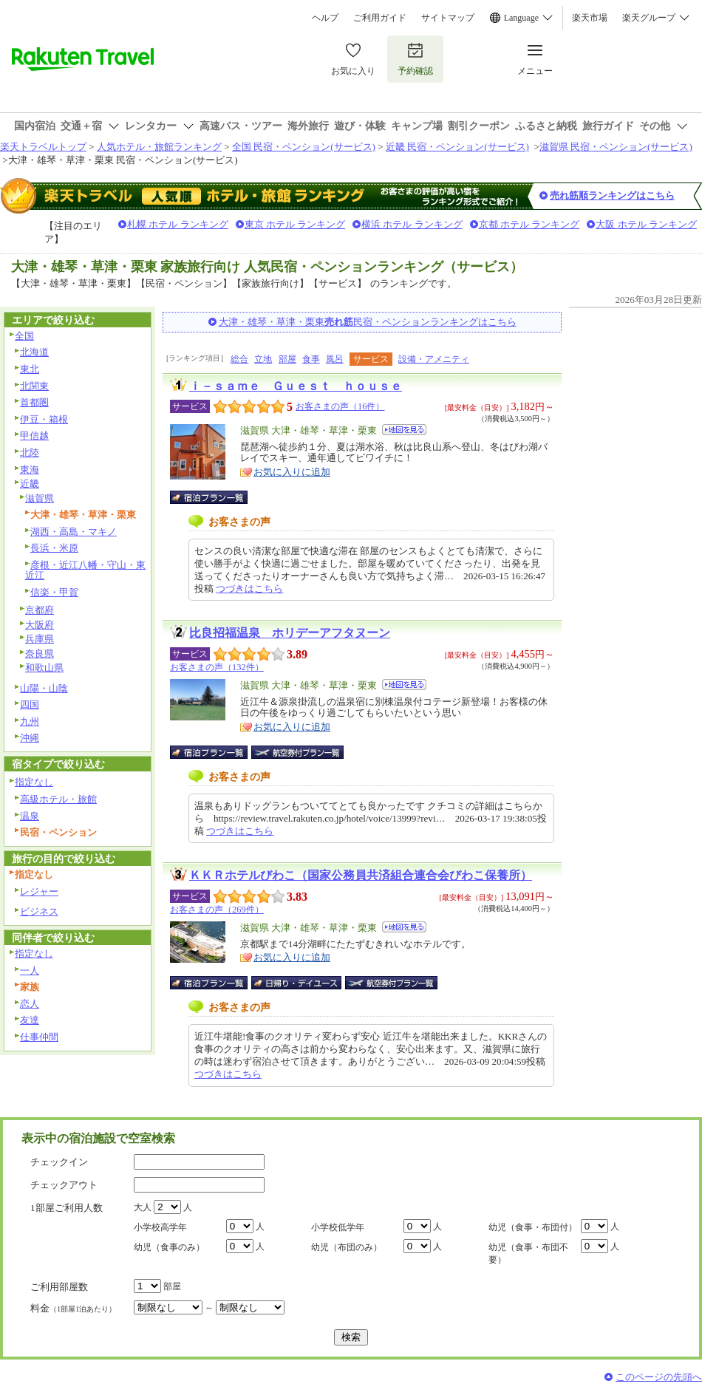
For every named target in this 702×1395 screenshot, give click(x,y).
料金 (73, 1308)
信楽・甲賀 (54, 592)
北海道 (34, 352)
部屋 (287, 359)
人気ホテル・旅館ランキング (159, 146)
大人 (142, 1207)
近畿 (29, 483)
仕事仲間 (39, 1037)
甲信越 (34, 435)
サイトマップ (447, 18)
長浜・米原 (54, 547)
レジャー (39, 891)
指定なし (34, 782)
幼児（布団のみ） (346, 1247)
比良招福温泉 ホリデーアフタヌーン (289, 633)
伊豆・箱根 (44, 419)
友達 (29, 1020)
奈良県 (39, 653)
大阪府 (39, 624)
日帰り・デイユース (297, 982)
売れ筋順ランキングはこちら (612, 195)
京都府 (39, 609)
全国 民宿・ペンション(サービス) (303, 146)
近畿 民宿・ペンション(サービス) (457, 146)
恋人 (29, 1003)
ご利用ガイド (379, 18)
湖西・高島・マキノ (73, 531)
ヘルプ (325, 18)
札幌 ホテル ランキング (177, 224)
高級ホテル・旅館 (58, 799)
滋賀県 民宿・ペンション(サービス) (615, 146)
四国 (29, 704)
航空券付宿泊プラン (297, 752)
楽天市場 (589, 18)
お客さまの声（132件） (217, 667)
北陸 (29, 452)
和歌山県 (44, 667)
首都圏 (34, 402)
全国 (24, 335)
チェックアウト (64, 1184)
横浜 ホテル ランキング (412, 224)
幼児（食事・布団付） (532, 1227)
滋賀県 (39, 498)
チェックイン (59, 1161)
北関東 (34, 386)
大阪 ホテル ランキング (646, 224)
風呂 (335, 359)
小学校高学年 (160, 1227)
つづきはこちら (249, 588)
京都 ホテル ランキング (529, 224)
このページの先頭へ (659, 1376)
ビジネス (39, 911)
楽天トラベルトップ (43, 146)
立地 (263, 359)
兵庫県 (39, 638)
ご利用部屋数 (59, 1286)
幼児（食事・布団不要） (528, 1253)
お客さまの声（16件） (340, 406)
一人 (29, 970)
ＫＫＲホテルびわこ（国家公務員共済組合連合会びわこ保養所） (360, 875)
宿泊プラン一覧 (216, 497)
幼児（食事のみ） (169, 1247)
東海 (29, 469)
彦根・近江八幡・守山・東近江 (85, 570)
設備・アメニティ (433, 359)
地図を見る (404, 429)
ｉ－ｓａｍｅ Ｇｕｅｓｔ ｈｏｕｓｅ (295, 386)
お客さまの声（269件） (217, 909)
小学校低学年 (337, 1227)
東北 (29, 369)
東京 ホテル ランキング (295, 224)
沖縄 (29, 737)
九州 (29, 721)
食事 (311, 359)
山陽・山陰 (44, 688)
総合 (239, 359)
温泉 (29, 816)
